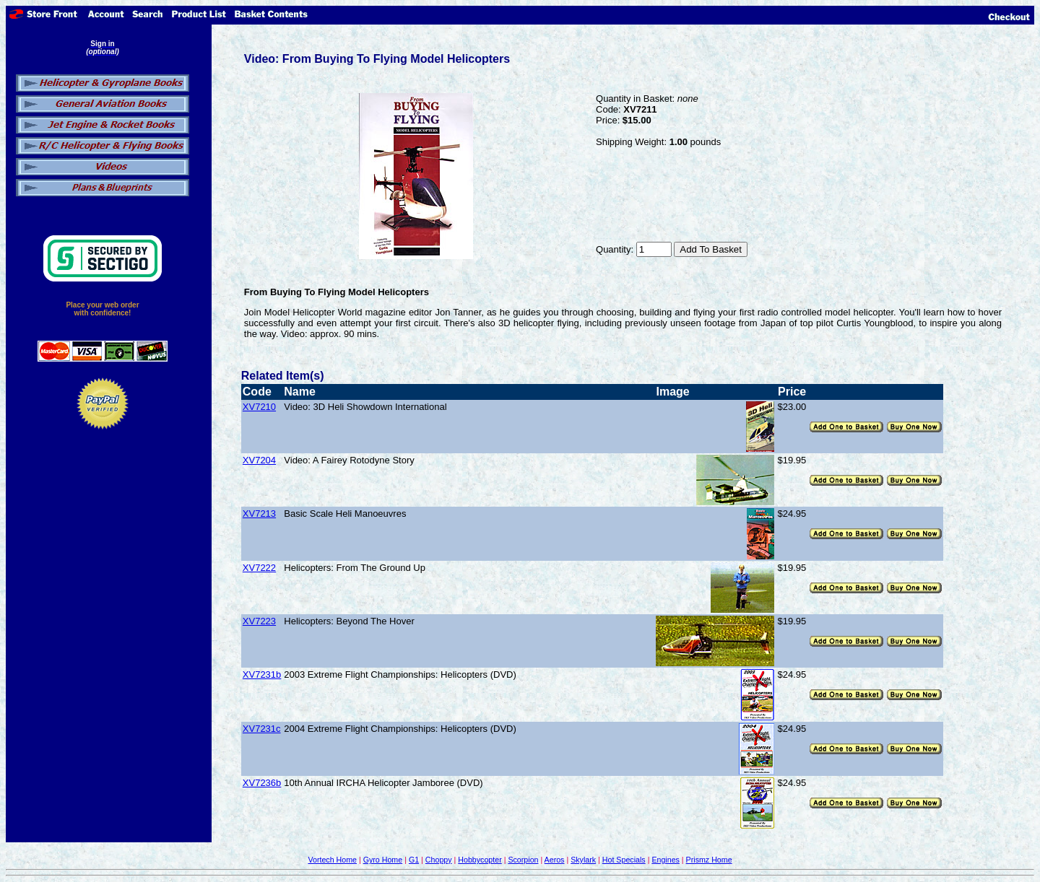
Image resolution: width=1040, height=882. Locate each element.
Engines (665, 859)
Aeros (555, 859)
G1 (414, 859)
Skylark (583, 859)
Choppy (438, 859)
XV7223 (259, 621)
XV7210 (259, 406)
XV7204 (259, 460)
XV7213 (259, 513)
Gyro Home (382, 859)
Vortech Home (332, 859)
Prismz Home (709, 859)
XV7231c (262, 728)
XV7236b (262, 782)
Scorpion (523, 859)
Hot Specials (624, 859)
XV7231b (262, 674)
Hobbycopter (479, 859)
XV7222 (259, 567)
